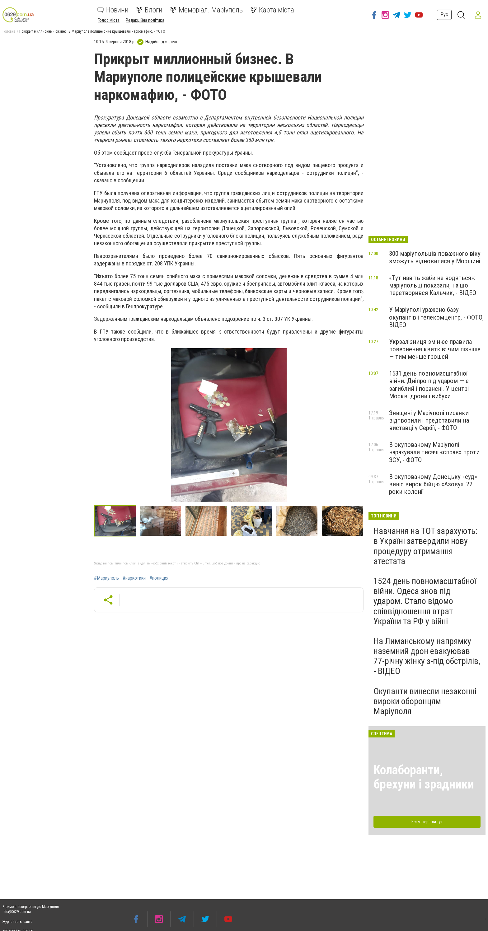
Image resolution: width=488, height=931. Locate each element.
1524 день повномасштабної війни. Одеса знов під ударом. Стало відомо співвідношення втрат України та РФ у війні (424, 601)
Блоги (149, 10)
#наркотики (134, 578)
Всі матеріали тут (427, 821)
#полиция (158, 578)
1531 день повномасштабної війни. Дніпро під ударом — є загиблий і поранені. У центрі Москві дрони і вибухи (429, 385)
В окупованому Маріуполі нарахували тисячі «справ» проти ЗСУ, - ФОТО (434, 452)
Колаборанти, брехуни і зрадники (423, 777)
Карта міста (272, 10)
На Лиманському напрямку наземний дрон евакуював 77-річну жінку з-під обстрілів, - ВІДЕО (426, 656)
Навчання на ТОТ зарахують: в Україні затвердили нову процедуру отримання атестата (425, 546)
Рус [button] (443, 14)
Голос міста (109, 20)
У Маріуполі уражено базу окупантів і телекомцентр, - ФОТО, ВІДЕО (436, 317)
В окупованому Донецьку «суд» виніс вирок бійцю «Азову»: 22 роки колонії (433, 484)
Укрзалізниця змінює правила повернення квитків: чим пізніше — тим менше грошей (435, 349)
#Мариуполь (106, 578)
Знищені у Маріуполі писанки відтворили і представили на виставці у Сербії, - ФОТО (429, 420)
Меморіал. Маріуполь (206, 10)
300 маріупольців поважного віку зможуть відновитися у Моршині (435, 257)
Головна (9, 31)
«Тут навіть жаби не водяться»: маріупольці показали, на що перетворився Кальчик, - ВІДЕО (432, 285)
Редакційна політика (145, 20)
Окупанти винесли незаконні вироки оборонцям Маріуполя (424, 701)
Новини (113, 10)
